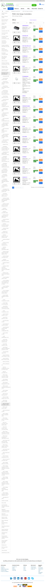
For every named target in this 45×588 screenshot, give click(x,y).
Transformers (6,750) (5, 552)
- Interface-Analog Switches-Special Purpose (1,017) (5, 205)
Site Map (14, 570)
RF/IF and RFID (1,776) (4, 548)
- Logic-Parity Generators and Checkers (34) (4, 340)
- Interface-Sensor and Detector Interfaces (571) (5, 243)
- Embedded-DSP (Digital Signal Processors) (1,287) (5, 153)
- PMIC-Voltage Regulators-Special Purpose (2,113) (5, 494)
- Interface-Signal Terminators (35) (5, 257)
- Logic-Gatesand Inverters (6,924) (5, 324)
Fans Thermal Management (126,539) (4, 57)
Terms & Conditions (4, 571)
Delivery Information (5, 569)
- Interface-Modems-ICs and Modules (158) (5, 236)
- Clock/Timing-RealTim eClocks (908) (5, 109)
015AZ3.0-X (24, 177)
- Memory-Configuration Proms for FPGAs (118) (5, 368)
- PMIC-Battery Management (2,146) (5, 383)
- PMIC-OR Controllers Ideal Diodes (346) (5, 423)
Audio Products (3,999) (4, 14)
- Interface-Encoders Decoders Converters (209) (5, 225)
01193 (23, 126)
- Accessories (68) (5, 76)
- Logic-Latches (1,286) (5, 333)
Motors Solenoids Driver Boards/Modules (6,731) (5, 522)
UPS (25, 566)
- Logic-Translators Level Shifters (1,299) (5, 356)
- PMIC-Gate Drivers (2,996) (4, 401)
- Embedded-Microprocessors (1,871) (5, 186)
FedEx (25, 570)
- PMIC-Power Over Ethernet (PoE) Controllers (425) (5, 441)
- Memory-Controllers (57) (4, 372)
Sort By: (14, 22)
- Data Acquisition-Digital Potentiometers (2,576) (5, 130)
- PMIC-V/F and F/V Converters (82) (6, 460)
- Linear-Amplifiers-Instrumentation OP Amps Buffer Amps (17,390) (5, 282)
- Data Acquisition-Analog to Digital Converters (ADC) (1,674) (5, 125)
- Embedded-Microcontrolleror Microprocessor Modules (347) (5, 171)
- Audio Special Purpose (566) (5, 79)
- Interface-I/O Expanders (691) (5, 232)
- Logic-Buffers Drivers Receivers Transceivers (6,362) (5, 307)
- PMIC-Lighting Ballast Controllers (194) (5, 414)
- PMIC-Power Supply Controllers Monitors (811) (5, 446)
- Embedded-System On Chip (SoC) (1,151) (5, 195)
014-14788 (24, 136)
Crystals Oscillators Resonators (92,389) (5, 46)
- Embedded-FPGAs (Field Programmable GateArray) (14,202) (5, 165)
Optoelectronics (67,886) (4, 533)
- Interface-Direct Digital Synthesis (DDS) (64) (5, 216)
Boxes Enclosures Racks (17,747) (5, 20)
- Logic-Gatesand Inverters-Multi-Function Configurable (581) (5, 329)
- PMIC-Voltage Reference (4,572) (5, 463)
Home (4, 8)
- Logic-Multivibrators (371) (5, 337)
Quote (41, 28)
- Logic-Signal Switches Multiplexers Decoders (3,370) (6, 348)
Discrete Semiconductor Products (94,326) (5, 49)
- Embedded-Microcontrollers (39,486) (4, 175)
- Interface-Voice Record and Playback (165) (5, 274)
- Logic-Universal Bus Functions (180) (5, 359)
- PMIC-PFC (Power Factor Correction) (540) (5, 428)
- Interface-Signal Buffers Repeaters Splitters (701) (5, 252)
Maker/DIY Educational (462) (5, 514)
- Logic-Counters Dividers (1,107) (5, 315)
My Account (33, 566)
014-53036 (24, 146)
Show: (31, 22)
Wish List (33, 569)
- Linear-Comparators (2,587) (5, 300)
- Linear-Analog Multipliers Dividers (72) (5, 296)
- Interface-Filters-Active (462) (5, 229)
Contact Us (40, 8)
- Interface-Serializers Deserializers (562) (5, 248)
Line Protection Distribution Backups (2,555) (5, 506)
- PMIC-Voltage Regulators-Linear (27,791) (5, 478)
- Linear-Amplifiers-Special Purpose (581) (5, 287)
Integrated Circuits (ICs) (15, 11)
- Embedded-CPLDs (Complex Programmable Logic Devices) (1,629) (5, 148)
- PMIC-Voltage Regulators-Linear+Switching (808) (5, 489)
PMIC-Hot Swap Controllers (28, 11)
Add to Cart (41, 31)
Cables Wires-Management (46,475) (4, 27)
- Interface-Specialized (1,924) (5, 260)
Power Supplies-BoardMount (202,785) (5, 541)
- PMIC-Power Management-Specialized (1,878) (5, 437)
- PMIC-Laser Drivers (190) (4, 408)
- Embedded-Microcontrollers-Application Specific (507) (5, 181)
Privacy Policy (4, 570)
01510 (23, 166)
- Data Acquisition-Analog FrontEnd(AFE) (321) (5, 119)
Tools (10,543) (4, 550)
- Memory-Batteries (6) (5, 364)
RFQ (28, 8)
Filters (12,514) (4, 60)
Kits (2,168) (4, 502)
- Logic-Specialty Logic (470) (5, 352)
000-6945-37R (25, 35)
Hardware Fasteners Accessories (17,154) (5, 64)
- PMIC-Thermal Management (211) (5, 457)
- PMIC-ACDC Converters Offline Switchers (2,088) (5, 376)
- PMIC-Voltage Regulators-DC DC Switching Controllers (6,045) (5, 467)
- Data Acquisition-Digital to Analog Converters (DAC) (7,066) (5, 136)
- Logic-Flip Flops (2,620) (5, 321)
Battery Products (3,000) (5, 17)
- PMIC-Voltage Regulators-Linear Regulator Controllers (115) (5, 483)
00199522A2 (24, 56)
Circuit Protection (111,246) (5, 34)
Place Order (34, 8)
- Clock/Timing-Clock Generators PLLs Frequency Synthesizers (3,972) (5, 92)
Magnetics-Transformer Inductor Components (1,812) (5, 510)
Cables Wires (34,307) (4, 24)
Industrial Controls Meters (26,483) (5, 70)
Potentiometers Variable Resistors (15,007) (5, 537)
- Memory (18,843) (5, 361)
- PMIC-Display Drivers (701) (5, 391)
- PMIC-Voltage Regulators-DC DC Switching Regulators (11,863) (5, 473)
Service (22, 8)
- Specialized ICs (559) (5, 498)
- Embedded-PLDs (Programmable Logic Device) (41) (5, 190)
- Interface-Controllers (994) (5, 212)
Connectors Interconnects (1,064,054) (4, 42)
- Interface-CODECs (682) (4, 209)
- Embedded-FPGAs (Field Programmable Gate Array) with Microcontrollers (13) (5, 159)
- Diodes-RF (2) (5, 144)
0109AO (24, 116)
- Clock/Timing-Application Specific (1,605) (5, 82)
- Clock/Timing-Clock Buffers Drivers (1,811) (5, 87)
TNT (24, 569)
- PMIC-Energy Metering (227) (5, 394)
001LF (23, 66)
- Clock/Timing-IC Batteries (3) (5, 100)
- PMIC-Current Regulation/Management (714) (6, 387)
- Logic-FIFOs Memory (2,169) (4, 318)
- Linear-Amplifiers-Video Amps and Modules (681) (5, 291)
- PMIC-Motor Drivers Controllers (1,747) (5, 419)
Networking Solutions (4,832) (5, 527)
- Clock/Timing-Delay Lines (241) (5, 97)
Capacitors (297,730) (5, 30)
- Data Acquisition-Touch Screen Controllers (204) (5, 141)
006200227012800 (26, 106)
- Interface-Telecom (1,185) (5, 263)
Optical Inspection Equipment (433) (5, 530)
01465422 (24, 156)
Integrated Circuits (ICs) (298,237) (5, 73)
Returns (14, 569)
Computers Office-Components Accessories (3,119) (5, 37)
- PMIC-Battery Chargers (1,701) (5, 380)
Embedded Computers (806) (5, 54)
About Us (16, 8)
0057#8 (23, 95)
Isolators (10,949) (5, 500)
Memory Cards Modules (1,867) (5, 518)
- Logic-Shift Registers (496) (4, 345)
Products (11, 8)
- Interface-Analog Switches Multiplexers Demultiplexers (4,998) (6, 200)
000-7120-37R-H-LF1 (26, 45)
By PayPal (41, 567)
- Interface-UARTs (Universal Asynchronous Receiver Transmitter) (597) (5, 268)
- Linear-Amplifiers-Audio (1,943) (5, 278)
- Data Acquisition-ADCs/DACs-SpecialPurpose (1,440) (5, 114)
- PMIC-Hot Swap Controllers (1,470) (5, 404)
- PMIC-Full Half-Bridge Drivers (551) (5, 398)
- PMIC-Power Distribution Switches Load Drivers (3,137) (5, 432)
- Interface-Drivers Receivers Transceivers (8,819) (5, 220)
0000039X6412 (25, 25)
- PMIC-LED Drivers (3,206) (6, 411)
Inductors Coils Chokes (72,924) (5, 67)
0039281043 (25, 76)
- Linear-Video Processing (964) (5, 303)
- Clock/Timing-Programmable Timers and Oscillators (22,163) (5, 104)
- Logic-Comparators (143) (5, 311)
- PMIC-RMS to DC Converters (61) (5, 450)
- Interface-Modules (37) (5, 240)
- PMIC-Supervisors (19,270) (5, 453)
